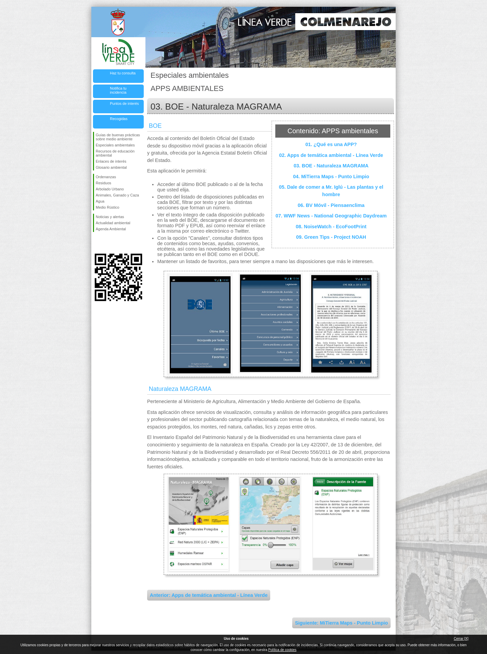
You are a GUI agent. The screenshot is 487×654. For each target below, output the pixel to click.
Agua (100, 201)
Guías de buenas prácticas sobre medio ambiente (118, 137)
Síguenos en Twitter (108, 243)
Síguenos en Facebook (97, 243)
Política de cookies (282, 650)
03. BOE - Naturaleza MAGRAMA (331, 165)
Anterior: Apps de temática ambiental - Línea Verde (209, 595)
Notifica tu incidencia (118, 90)
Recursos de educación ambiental (115, 153)
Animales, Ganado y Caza (117, 195)
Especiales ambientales (115, 145)
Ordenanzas (106, 177)
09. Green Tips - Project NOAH (331, 237)
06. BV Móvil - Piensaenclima (331, 205)
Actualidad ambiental (113, 223)
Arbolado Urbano (110, 189)
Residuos (103, 183)
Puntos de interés (124, 103)
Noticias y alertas (110, 217)
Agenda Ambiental (111, 229)
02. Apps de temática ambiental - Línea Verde (331, 155)
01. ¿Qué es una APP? (331, 144)
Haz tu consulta (123, 73)
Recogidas (118, 119)
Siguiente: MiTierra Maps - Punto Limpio (341, 623)
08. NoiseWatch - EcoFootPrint (331, 226)
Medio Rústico (107, 207)
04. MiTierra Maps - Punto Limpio (331, 176)
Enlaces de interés (111, 161)
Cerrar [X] (461, 638)
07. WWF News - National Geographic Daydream (331, 215)
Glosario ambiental (111, 167)
